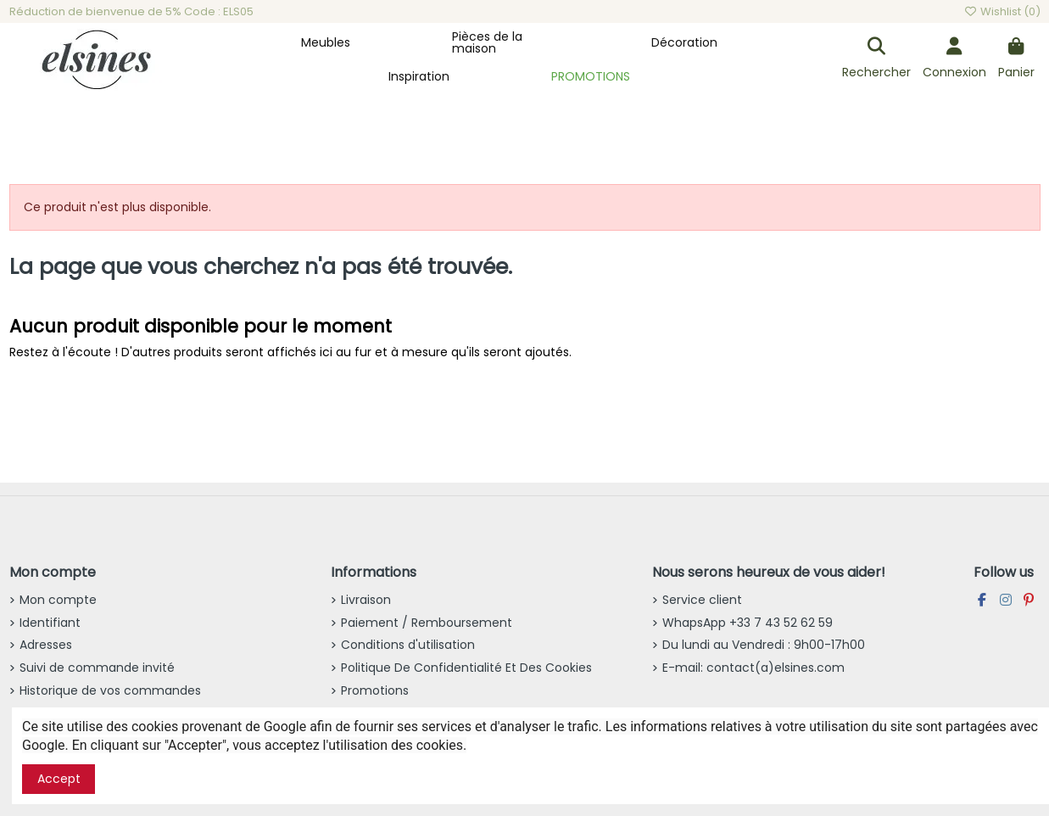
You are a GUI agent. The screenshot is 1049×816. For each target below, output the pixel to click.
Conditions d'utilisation (408, 644)
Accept (59, 778)
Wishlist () (1001, 11)
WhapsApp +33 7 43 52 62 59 (747, 622)
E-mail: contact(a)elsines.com (753, 667)
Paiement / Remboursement (426, 622)
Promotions (375, 690)
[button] (325, 42)
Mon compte (58, 599)
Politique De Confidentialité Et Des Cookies (466, 667)
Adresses (46, 644)
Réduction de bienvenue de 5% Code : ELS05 (131, 11)
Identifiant (50, 622)
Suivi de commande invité (97, 667)
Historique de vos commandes (110, 690)
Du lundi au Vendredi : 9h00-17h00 (763, 644)
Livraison (366, 599)
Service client (702, 599)
